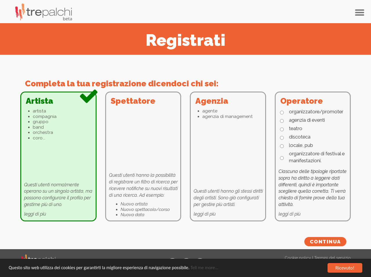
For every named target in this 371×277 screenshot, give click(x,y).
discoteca (299, 137)
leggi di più (35, 214)
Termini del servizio (332, 258)
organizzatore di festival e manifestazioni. (317, 157)
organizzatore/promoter (316, 111)
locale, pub (301, 145)
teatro (295, 128)
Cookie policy (298, 258)
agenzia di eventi (307, 120)
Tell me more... (204, 268)
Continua (325, 242)
